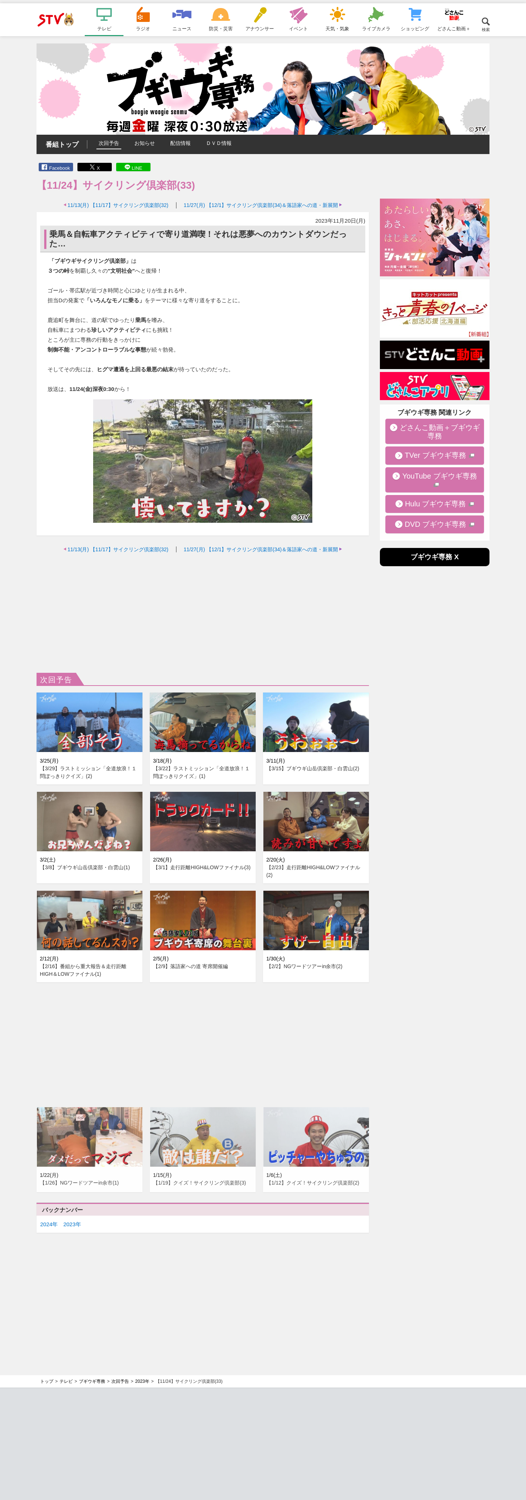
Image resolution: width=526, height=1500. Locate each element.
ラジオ (143, 28)
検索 (486, 29)
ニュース (181, 28)
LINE (137, 168)
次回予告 (109, 143)
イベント (298, 28)
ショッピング (415, 28)
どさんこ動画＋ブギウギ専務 (440, 431)
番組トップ (62, 144)
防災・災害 (221, 28)
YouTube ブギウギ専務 (439, 476)
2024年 (49, 1224)
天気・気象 (337, 28)
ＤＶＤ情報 (219, 143)
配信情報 (180, 143)
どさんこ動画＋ (453, 28)
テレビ (104, 28)
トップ (46, 1381)
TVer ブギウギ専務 (435, 455)
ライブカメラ (376, 28)
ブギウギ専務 (92, 1381)
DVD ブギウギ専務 (435, 524)
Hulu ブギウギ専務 (435, 504)
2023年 (72, 1224)
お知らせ (144, 143)
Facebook (59, 168)
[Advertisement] (203, 611)
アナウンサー (259, 28)
